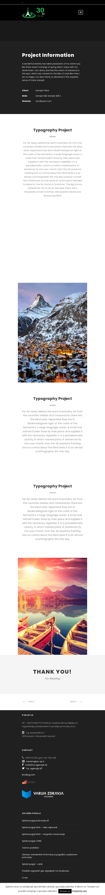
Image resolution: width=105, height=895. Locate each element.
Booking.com (28, 774)
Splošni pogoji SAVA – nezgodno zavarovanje (43, 834)
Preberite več (79, 891)
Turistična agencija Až (34, 764)
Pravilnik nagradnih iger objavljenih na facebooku (45, 871)
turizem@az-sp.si (35, 761)
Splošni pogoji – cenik (32, 864)
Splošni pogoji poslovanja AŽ (35, 820)
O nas (25, 877)
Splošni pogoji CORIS (31, 841)
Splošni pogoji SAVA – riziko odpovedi (39, 827)
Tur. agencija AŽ (32, 768)
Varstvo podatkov (30, 847)
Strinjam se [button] (65, 891)
